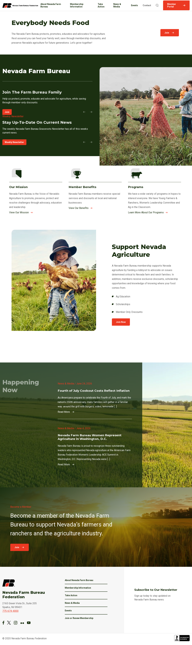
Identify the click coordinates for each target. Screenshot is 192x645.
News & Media (117, 5)
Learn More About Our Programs (146, 212)
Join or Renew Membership (79, 618)
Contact (147, 5)
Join (167, 32)
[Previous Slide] (85, 112)
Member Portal (171, 5)
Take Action (101, 5)
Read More (64, 411)
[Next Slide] (90, 112)
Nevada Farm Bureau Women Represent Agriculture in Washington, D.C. (90, 437)
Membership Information (76, 5)
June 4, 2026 (83, 428)
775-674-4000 (10, 610)
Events (134, 5)
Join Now (120, 322)
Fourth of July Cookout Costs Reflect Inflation (94, 390)
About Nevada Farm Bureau (50, 5)
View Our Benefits (78, 208)
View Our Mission (19, 212)
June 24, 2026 (84, 383)
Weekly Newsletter (14, 142)
